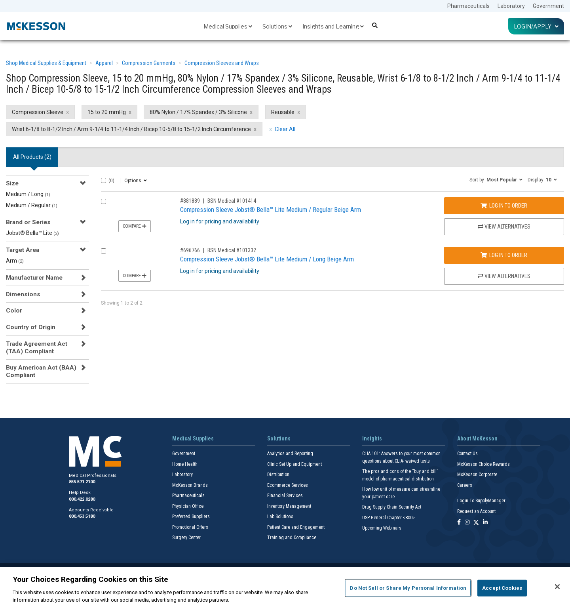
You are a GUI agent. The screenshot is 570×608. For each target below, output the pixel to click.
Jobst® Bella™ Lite (32, 233)
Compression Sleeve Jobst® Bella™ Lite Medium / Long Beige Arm (267, 259)
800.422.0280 (82, 499)
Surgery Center (186, 537)
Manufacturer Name (34, 277)
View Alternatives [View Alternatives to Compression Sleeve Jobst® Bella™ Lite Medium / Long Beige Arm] (504, 276)
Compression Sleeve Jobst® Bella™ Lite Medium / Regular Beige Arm (270, 209)
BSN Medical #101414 (231, 201)
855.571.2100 (82, 481)
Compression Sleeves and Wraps (221, 63)
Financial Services (285, 495)
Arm (15, 260)
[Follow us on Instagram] (467, 522)
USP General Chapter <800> (388, 517)
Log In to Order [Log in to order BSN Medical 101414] (504, 205)
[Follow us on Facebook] (459, 522)
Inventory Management (289, 506)
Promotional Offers (190, 527)
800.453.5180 (82, 516)
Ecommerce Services (287, 485)
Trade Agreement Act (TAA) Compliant (36, 347)
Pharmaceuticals (468, 6)
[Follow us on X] (476, 522)
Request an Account (476, 511)
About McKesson (477, 438)
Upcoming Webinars (381, 528)
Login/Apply (536, 26)
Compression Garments (148, 63)
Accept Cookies (502, 588)
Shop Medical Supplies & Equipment (46, 63)
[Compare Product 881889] (103, 201)
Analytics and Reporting (290, 453)
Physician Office (187, 506)
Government (548, 6)
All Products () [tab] (32, 157)
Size (12, 183)
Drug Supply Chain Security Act (391, 507)
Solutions (277, 26)
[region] (285, 587)
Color (14, 310)
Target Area (22, 249)
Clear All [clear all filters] (285, 129)
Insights (372, 438)
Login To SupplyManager (481, 500)
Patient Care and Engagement (296, 527)
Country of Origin (30, 327)
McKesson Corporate (477, 474)
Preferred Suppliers (191, 516)
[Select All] (103, 180)
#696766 (190, 250)
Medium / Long (28, 194)
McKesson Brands (190, 485)
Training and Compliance (291, 537)
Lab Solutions (280, 516)
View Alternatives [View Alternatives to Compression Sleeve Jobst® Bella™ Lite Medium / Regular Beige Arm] (504, 226)
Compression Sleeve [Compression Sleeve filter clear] (37, 112)
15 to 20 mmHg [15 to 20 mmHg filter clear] (106, 112)
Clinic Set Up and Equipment (294, 464)
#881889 (190, 201)
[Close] (557, 586)
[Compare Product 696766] (103, 250)
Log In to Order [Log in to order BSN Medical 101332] (504, 255)
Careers (464, 485)
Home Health (185, 464)
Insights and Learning (333, 26)
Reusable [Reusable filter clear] (282, 112)
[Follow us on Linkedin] (485, 522)
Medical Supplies (227, 26)
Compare (134, 226)
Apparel (104, 63)
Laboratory (511, 6)
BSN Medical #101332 (231, 250)
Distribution (278, 474)
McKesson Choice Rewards (483, 464)
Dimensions (23, 294)
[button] (495, 179)
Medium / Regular (31, 205)
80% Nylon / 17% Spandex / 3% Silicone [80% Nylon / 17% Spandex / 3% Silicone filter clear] (198, 112)
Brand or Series (28, 222)
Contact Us (467, 453)
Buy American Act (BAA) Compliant (41, 371)
